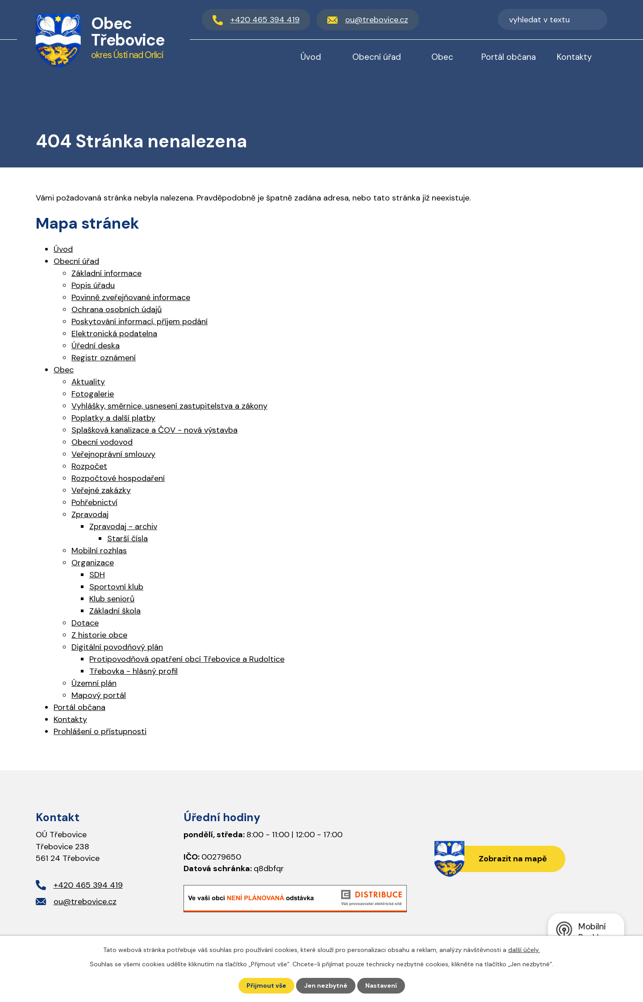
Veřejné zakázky (101, 490)
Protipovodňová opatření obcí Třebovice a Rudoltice (186, 659)
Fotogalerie (92, 393)
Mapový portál (98, 695)
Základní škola (115, 610)
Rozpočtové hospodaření (118, 478)
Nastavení (381, 985)
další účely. (524, 950)
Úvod (311, 57)
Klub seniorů (111, 598)
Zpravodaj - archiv (123, 526)
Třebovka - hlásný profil (133, 671)
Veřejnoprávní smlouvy (113, 454)
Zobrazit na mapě (513, 858)
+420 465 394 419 (88, 885)
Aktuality (88, 381)
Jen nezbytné (325, 985)
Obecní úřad (376, 57)
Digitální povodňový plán (117, 647)
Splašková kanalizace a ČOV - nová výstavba (154, 430)
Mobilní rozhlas (99, 550)
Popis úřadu (93, 285)
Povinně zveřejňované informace (130, 297)
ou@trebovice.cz (85, 901)
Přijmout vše (266, 985)
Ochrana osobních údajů (116, 309)
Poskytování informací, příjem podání (139, 321)
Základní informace (106, 273)
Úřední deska (95, 345)
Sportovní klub (116, 586)
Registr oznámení (103, 357)
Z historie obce (99, 635)
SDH (97, 574)
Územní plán (94, 683)
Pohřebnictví (94, 502)
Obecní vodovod (102, 442)
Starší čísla (127, 538)
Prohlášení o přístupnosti (100, 731)
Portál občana (508, 57)
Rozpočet (89, 466)
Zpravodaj (90, 514)
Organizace (92, 562)
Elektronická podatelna (114, 333)
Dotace (85, 623)
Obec (442, 57)
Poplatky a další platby (113, 418)
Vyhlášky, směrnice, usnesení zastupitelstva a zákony (169, 406)
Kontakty (574, 57)
